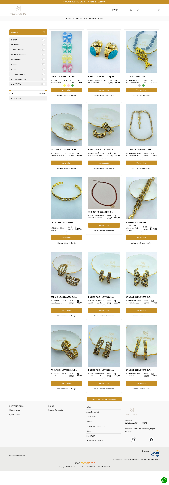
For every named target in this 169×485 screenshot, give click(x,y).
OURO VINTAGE (66, 162)
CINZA (139, 85)
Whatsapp (164, 480)
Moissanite (91, 435)
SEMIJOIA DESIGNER (95, 445)
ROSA (68, 85)
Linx (20, 10)
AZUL (60, 85)
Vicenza (92, 19)
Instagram (133, 458)
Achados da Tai (80, 19)
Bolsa (100, 19)
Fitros (28, 32)
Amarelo (64, 85)
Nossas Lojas (14, 428)
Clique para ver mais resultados (104, 418)
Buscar (131, 10)
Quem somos (14, 433)
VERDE (72, 85)
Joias (68, 19)
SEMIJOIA (90, 454)
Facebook (151, 458)
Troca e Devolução (55, 428)
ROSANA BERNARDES (96, 459)
